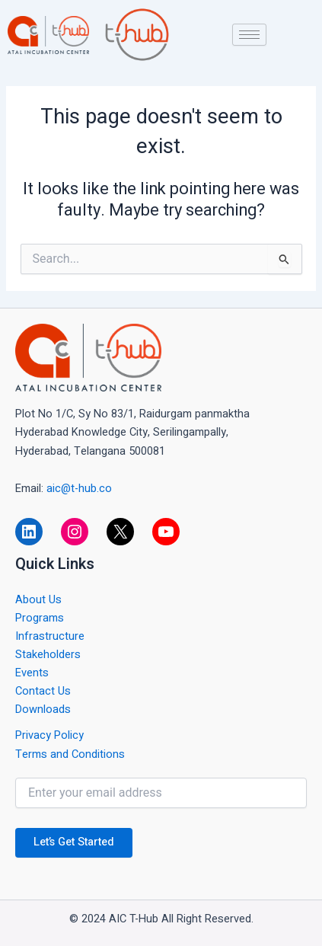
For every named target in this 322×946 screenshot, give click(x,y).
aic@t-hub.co (79, 489)
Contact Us (43, 691)
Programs (39, 618)
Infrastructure (49, 636)
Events (32, 673)
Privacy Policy (49, 735)
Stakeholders (48, 655)
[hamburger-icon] (249, 35)
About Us (38, 600)
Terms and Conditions (70, 754)
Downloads (43, 709)
